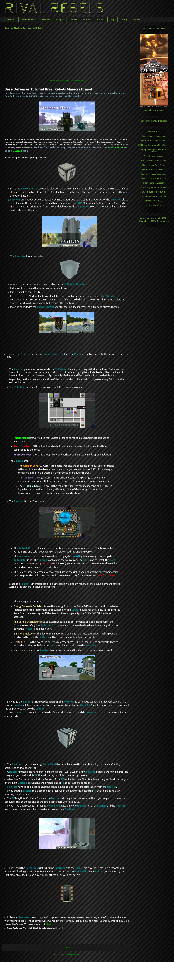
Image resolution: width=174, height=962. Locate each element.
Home (67, 947)
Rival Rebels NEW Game (154, 110)
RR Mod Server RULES (153, 201)
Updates (11, 20)
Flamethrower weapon (154, 156)
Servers (73, 20)
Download (45, 20)
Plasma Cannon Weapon (153, 183)
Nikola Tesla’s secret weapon (153, 160)
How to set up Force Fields (153, 165)
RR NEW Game (28, 20)
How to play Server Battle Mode (154, 187)
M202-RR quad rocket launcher (153, 192)
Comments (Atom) (72, 954)
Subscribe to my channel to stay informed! (67, 80)
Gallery (124, 20)
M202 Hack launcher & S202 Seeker (153, 145)
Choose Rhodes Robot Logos (153, 136)
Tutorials (100, 20)
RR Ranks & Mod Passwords (154, 196)
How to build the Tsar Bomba (153, 178)
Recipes (60, 20)
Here (49, 924)
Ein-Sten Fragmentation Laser (154, 174)
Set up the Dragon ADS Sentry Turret (154, 150)
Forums (86, 20)
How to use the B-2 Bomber (154, 169)
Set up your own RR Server (153, 205)
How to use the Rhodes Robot (154, 140)
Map (113, 20)
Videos (136, 20)
